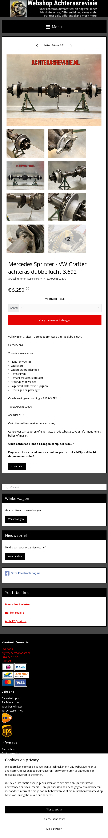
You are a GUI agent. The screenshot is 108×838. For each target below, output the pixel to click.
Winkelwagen (16, 519)
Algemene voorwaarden (16, 653)
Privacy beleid (10, 657)
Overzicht (17, 466)
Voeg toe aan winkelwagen (55, 320)
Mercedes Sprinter (17, 604)
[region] (54, 784)
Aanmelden (15, 556)
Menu (54, 26)
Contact (6, 661)
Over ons (7, 649)
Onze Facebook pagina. (23, 573)
